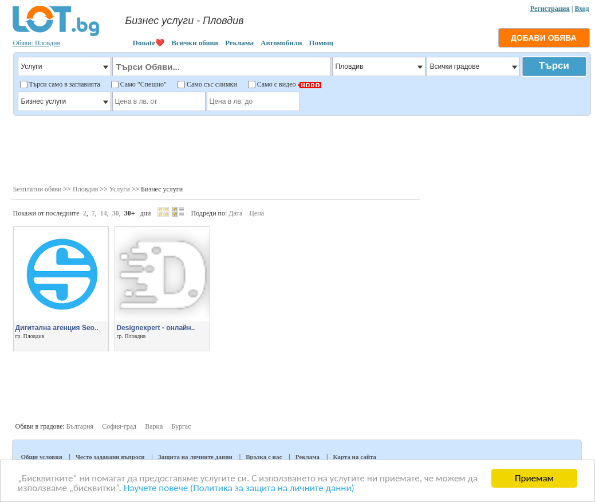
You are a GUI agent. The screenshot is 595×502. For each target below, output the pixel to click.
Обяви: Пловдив (37, 43)
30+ (129, 213)
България (79, 426)
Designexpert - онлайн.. (156, 328)
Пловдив (85, 189)
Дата (235, 213)
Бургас (181, 426)
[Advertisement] (301, 149)
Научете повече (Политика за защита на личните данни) (239, 489)
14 (103, 213)
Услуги (119, 189)
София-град (119, 426)
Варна (154, 426)
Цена (256, 213)
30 (115, 213)
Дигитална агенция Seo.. (56, 328)
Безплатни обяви (37, 189)
